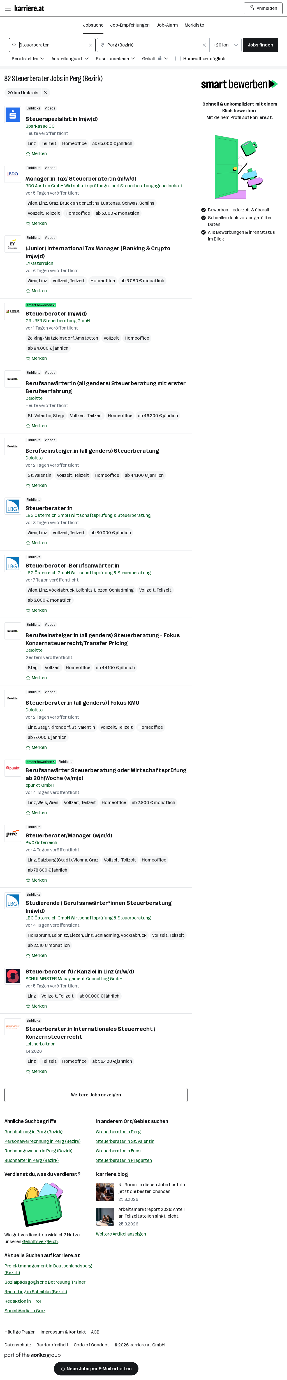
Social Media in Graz (24, 1310)
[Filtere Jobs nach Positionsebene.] (119, 59)
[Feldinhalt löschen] (90, 45)
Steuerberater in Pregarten (124, 1160)
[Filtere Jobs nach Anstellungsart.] (74, 59)
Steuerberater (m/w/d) (56, 313)
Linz (32, 143)
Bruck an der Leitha (79, 203)
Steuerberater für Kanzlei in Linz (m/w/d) (80, 971)
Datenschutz (17, 1345)
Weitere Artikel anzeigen (121, 1234)
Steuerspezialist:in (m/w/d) (62, 119)
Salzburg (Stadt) (55, 860)
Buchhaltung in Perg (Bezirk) (33, 1131)
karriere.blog (112, 1174)
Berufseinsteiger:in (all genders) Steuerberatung (92, 450)
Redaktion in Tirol (22, 1301)
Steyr (58, 415)
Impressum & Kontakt (63, 1332)
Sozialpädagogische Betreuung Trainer (44, 1282)
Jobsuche (93, 25)
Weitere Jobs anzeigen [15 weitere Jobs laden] (96, 1095)
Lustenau (110, 203)
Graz (53, 203)
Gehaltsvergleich (40, 1241)
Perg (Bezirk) (86, 78)
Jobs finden (260, 45)
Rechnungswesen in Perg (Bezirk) (38, 1150)
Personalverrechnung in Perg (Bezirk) (42, 1141)
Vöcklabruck (62, 590)
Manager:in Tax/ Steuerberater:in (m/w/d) (81, 178)
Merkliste (194, 25)
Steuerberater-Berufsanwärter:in (72, 565)
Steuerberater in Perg (118, 1131)
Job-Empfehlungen (130, 25)
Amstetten (86, 338)
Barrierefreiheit (52, 1345)
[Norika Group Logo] (32, 1356)
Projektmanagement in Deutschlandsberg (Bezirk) (48, 1269)
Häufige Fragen (20, 1332)
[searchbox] (52, 45)
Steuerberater (30, 78)
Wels (42, 802)
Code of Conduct (91, 1345)
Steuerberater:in (49, 508)
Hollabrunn (39, 935)
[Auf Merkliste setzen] (36, 153)
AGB (95, 1332)
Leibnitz (84, 590)
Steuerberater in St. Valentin (125, 1141)
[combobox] (52, 45)
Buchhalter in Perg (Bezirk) (31, 1160)
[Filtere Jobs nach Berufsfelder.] (32, 59)
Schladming (121, 590)
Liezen (100, 590)
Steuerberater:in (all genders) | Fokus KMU (82, 702)
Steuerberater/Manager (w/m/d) (69, 835)
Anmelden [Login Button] (263, 8)
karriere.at (66, 1255)
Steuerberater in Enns (118, 1150)
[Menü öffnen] (7, 8)
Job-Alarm (167, 25)
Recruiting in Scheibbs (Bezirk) (35, 1291)
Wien (32, 203)
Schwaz (130, 203)
